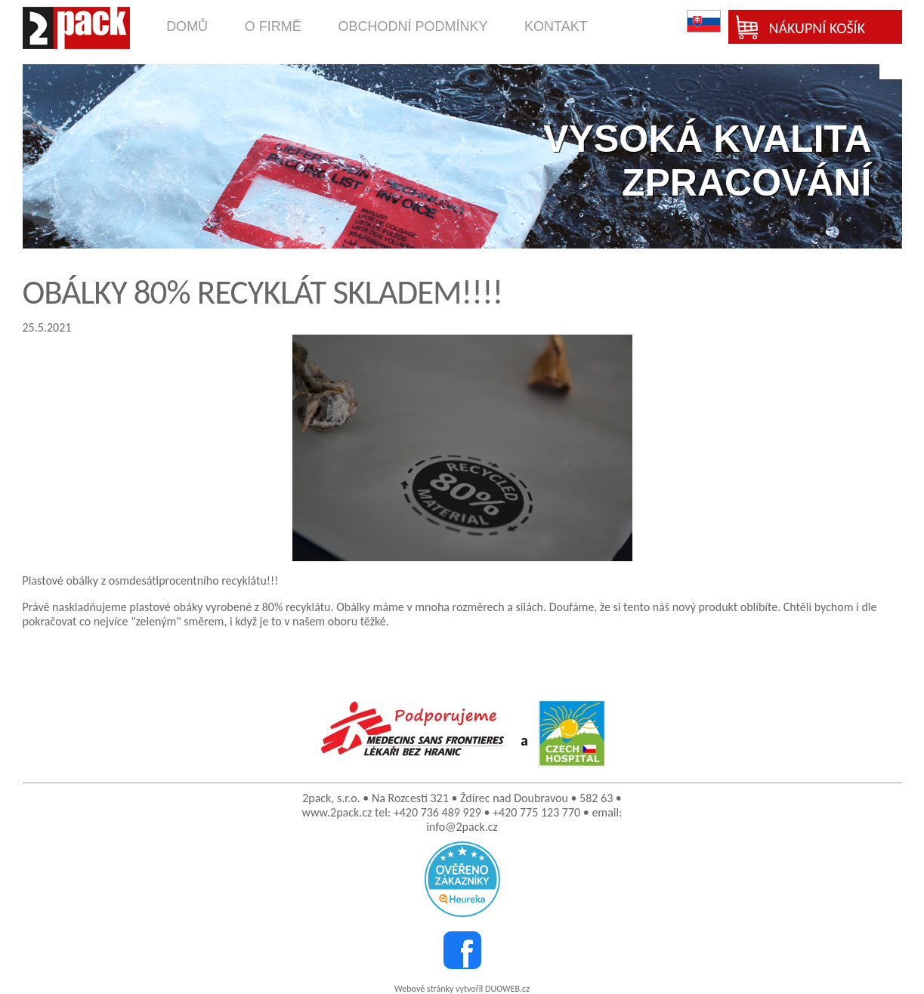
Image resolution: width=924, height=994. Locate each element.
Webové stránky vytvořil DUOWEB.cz (462, 988)
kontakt (556, 26)
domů (187, 26)
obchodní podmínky (412, 26)
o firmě (273, 26)
